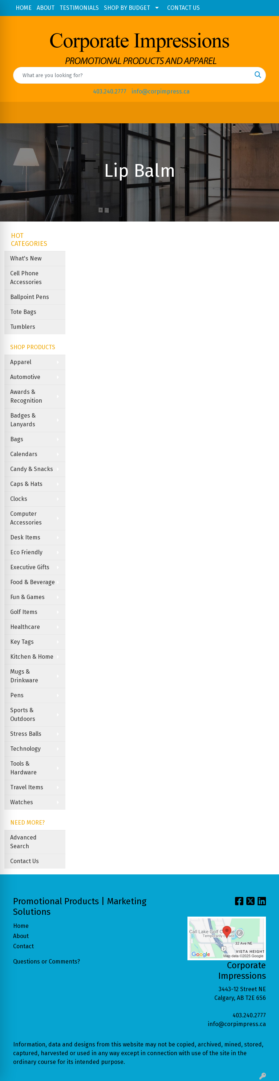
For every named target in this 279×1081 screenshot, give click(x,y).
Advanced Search (23, 842)
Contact (23, 946)
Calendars (23, 454)
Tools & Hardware (23, 768)
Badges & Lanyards (23, 420)
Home (21, 925)
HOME (24, 7)
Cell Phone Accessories (26, 278)
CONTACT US (183, 7)
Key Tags (22, 641)
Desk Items (25, 537)
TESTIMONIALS (79, 7)
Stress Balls (25, 733)
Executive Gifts (29, 567)
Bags (16, 439)
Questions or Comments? (46, 961)
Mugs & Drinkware (24, 676)
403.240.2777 (109, 91)
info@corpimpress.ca (161, 91)
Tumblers (22, 326)
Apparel (20, 362)
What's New (25, 258)
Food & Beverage (32, 582)
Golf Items (23, 612)
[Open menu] (264, 112)
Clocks (18, 498)
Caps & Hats (26, 483)
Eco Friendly (26, 552)
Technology (25, 748)
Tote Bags (23, 311)
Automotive (25, 377)
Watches (21, 802)
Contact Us (24, 861)
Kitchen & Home (31, 656)
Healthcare (25, 626)
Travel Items (26, 787)
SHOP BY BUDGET (127, 7)
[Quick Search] (132, 75)
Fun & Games (27, 597)
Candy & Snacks (31, 469)
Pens (17, 695)
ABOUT (45, 7)
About (21, 936)
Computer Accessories (26, 518)
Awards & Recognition (26, 396)
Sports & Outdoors (22, 714)
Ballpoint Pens (29, 297)
